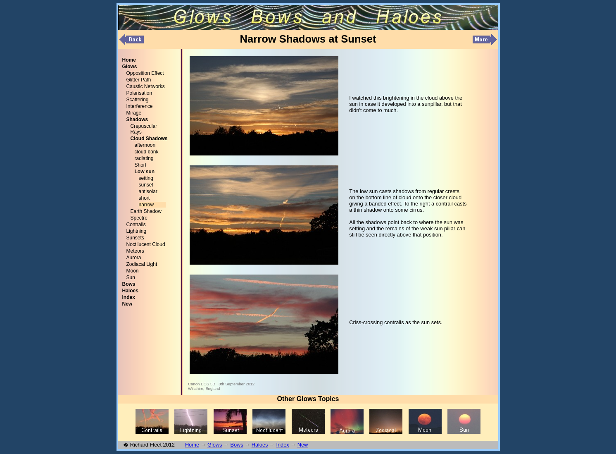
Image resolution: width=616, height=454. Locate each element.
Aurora (133, 257)
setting (146, 178)
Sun (130, 277)
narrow (146, 205)
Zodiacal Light (141, 264)
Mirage (134, 113)
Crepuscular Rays (144, 129)
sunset (146, 185)
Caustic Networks (145, 86)
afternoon (145, 145)
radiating (144, 158)
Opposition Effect (145, 73)
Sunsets (135, 238)
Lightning (136, 231)
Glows (214, 445)
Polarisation (139, 93)
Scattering (137, 100)
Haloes (260, 445)
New (302, 445)
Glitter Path (138, 80)
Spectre (139, 218)
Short (141, 165)
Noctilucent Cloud (145, 244)
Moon (132, 271)
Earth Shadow (146, 211)
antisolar (148, 191)
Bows (236, 445)
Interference (139, 106)
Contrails (136, 224)
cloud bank (147, 152)
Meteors (135, 251)
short (144, 198)
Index (282, 445)
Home (192, 445)
